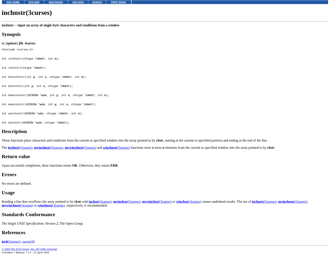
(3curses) (20, 158)
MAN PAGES (56, 2)
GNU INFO (78, 2)
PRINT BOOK (118, 2)
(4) (28, 252)
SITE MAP (34, 2)
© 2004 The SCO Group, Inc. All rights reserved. (29, 259)
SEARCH (97, 2)
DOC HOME (13, 2)
